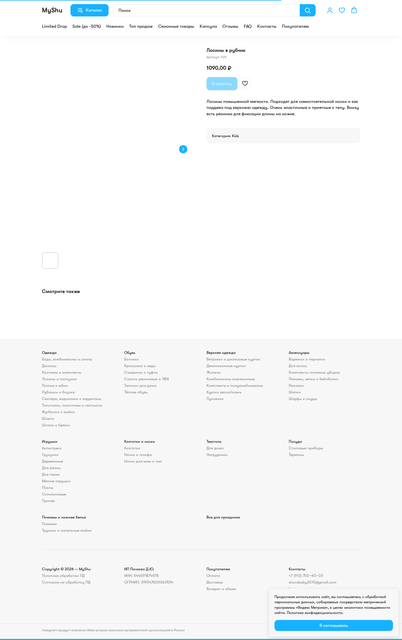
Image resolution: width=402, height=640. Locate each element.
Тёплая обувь (136, 392)
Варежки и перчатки (307, 359)
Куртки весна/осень (224, 392)
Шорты (48, 418)
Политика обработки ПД (63, 575)
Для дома (214, 448)
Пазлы (47, 487)
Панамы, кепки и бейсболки (313, 379)
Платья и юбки (55, 385)
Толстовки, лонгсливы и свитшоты (72, 405)
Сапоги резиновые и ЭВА (146, 379)
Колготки (132, 448)
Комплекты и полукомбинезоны (234, 385)
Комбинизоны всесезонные (230, 379)
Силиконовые (54, 494)
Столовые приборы (306, 448)
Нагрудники (217, 454)
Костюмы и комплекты (61, 372)
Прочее (48, 500)
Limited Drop (54, 26)
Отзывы (230, 26)
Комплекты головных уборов (314, 372)
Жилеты (213, 372)
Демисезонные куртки (226, 365)
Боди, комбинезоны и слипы (67, 359)
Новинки (115, 26)
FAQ (248, 26)
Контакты (266, 26)
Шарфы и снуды (303, 398)
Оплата (213, 575)
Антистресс (52, 448)
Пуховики (214, 398)
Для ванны (51, 468)
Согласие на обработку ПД (66, 582)
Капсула (208, 26)
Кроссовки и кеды (139, 365)
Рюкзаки (296, 385)
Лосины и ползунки (59, 379)
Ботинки (131, 359)
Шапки (295, 392)
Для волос (298, 365)
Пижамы (49, 523)
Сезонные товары (176, 26)
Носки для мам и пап (143, 461)
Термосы (296, 454)
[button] (330, 10)
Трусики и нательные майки (67, 530)
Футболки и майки (58, 412)
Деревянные (52, 461)
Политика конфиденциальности (314, 612)
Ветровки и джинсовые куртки (233, 359)
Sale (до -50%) (86, 26)
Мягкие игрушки (56, 481)
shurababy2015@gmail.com (312, 582)
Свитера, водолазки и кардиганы (71, 398)
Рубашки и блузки (58, 392)
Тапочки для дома (140, 385)
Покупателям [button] (295, 26)
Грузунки (50, 454)
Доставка (214, 582)
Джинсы (49, 365)
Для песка (51, 474)
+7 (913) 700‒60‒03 (306, 575)
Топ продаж (141, 26)
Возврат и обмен (221, 589)
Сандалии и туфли (141, 372)
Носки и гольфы (138, 454)
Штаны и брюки (56, 425)
